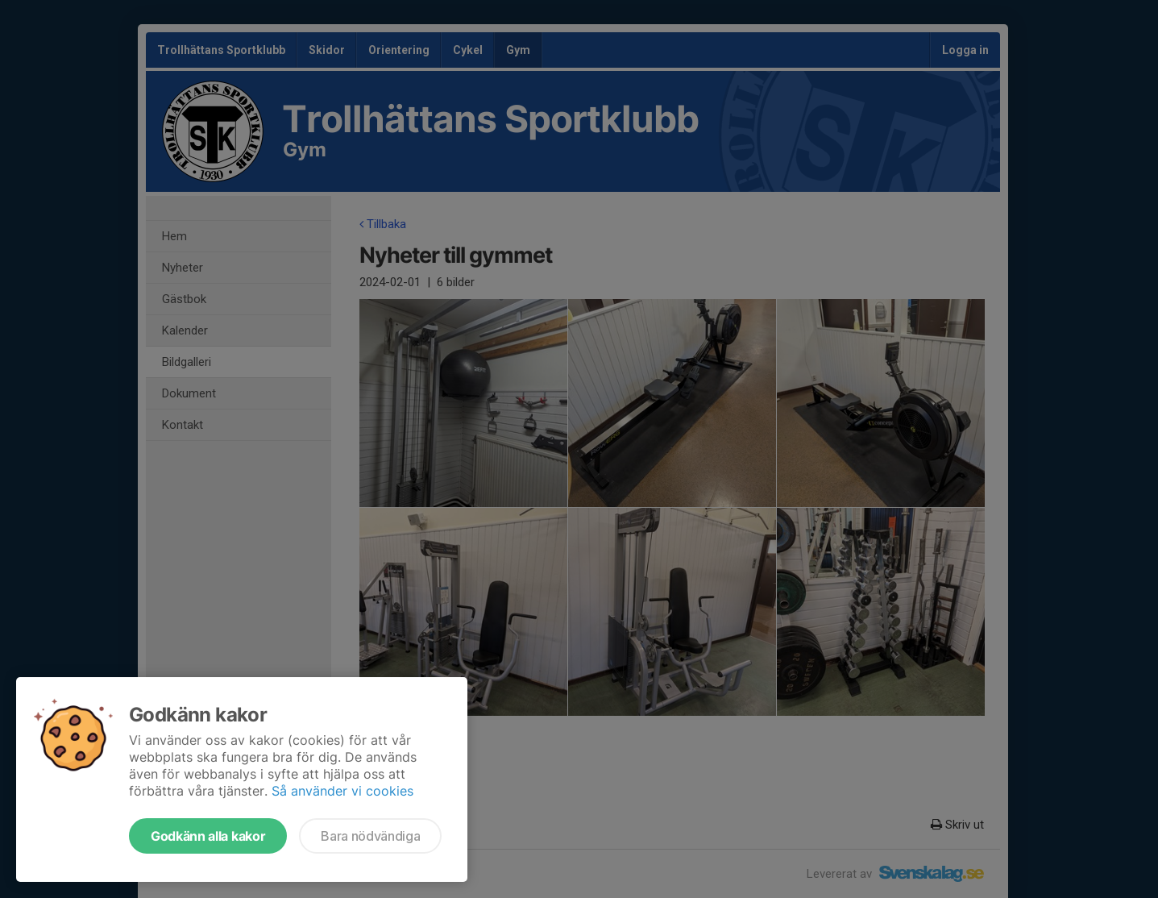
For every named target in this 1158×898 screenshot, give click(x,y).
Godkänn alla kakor (208, 836)
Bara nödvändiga (370, 836)
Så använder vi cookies (342, 791)
